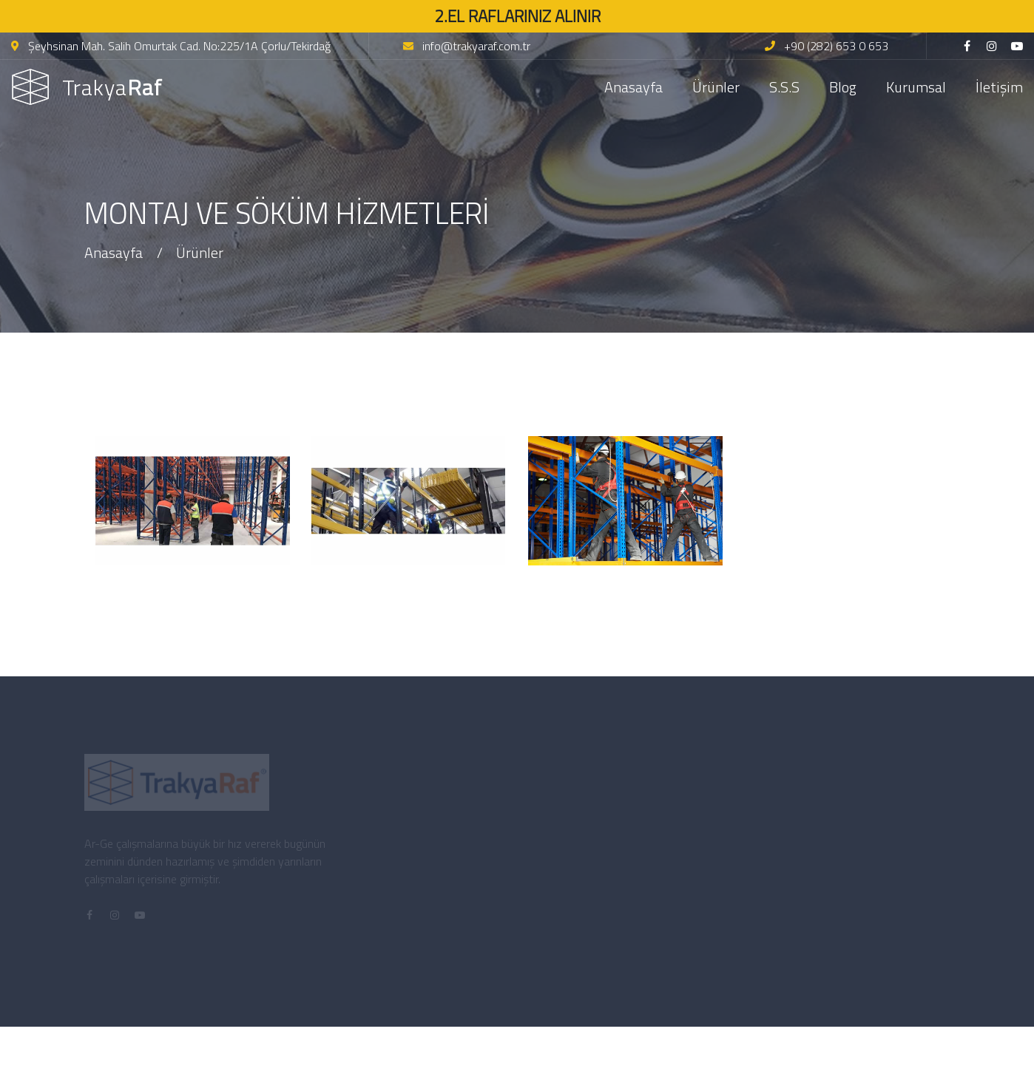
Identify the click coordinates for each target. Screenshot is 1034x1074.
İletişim (999, 86)
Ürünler (716, 86)
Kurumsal (916, 86)
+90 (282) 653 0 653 (826, 46)
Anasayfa (633, 86)
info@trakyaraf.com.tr (466, 46)
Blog (842, 86)
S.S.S (784, 86)
